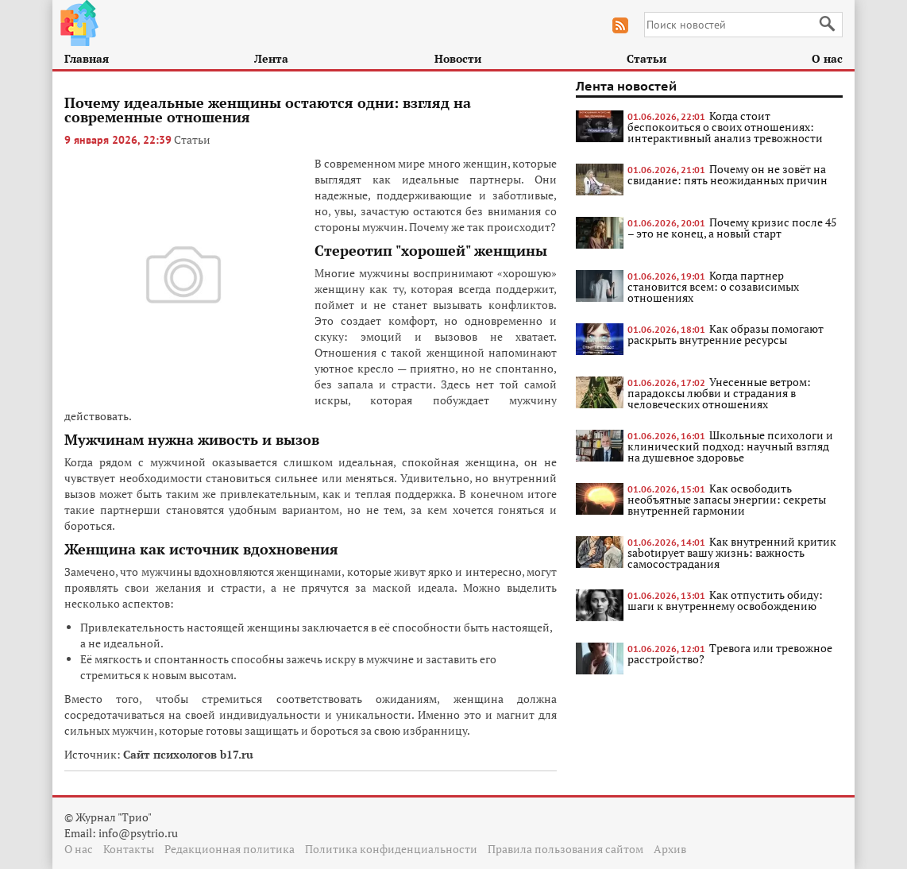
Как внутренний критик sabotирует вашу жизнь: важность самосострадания (731, 552)
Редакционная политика (229, 848)
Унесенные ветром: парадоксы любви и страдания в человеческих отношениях (719, 392)
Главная (86, 58)
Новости (457, 58)
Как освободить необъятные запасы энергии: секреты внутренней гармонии (726, 499)
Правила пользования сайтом (565, 848)
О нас (827, 58)
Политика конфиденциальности (391, 848)
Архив (670, 848)
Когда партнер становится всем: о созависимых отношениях (713, 286)
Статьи (646, 58)
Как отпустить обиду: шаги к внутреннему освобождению (725, 600)
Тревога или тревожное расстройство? (729, 653)
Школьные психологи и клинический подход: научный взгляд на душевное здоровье (730, 446)
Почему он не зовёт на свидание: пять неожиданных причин (727, 174)
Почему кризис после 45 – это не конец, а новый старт (731, 227)
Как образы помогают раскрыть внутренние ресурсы (725, 334)
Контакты (128, 848)
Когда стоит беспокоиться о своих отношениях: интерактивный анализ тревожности (725, 126)
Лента (271, 58)
